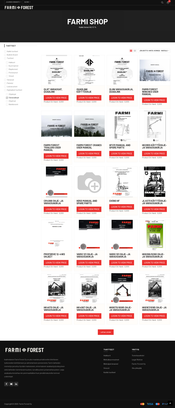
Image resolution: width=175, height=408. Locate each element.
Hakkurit (107, 356)
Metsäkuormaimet (111, 360)
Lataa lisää (106, 332)
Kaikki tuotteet (12, 51)
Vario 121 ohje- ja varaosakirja (87, 255)
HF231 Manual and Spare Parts (119, 146)
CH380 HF (114, 200)
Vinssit (106, 368)
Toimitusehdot (138, 356)
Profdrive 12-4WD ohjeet (54, 255)
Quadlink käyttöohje (84, 90)
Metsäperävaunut (111, 364)
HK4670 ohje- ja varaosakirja (53, 308)
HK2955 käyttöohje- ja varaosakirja (154, 146)
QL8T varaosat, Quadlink (53, 90)
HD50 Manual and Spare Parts (87, 202)
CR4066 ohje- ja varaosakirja (53, 202)
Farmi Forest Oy (139, 364)
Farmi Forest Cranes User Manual (89, 146)
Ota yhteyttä (137, 368)
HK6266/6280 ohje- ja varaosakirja (153, 255)
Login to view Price (56, 98)
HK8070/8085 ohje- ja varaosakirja (120, 308)
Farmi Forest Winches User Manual (150, 92)
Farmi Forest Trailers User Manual (52, 147)
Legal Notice (137, 360)
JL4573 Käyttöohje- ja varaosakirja (154, 202)
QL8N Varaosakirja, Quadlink (121, 90)
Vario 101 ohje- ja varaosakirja (119, 255)
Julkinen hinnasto (13, 2)
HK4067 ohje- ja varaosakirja (86, 308)
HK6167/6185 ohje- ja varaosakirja (154, 308)
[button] (154, 51)
